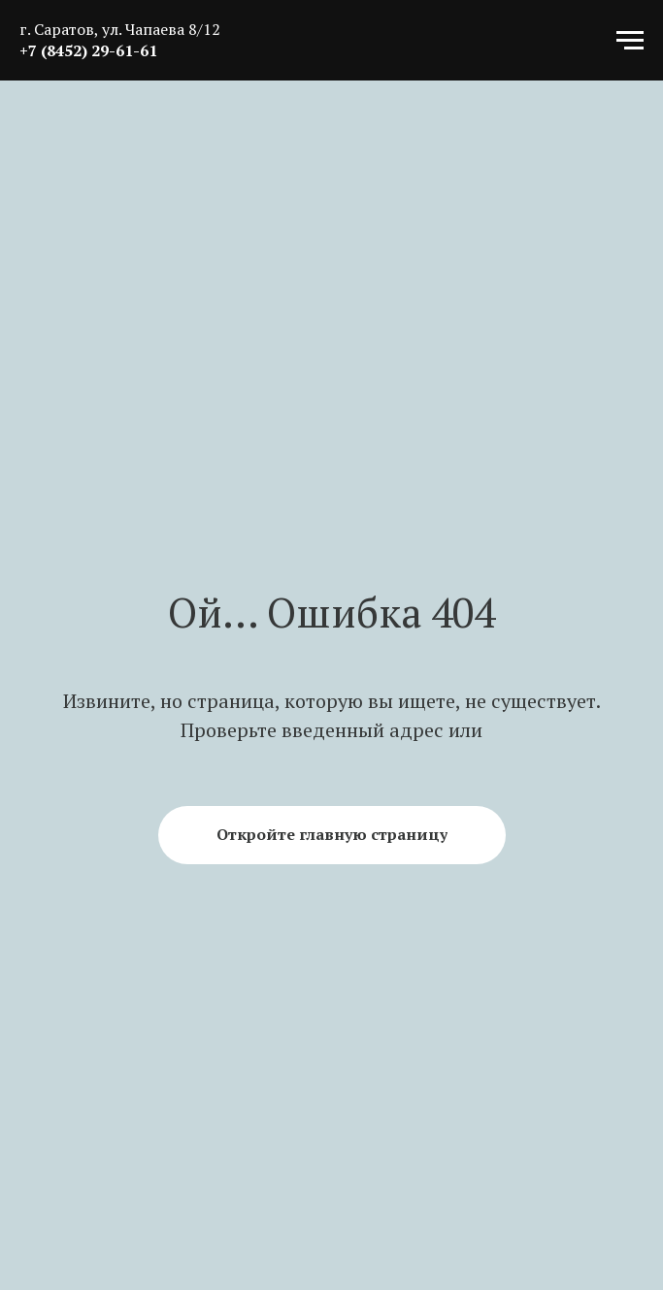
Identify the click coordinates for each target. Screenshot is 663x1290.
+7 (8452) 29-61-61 (88, 50)
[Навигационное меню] (630, 40)
